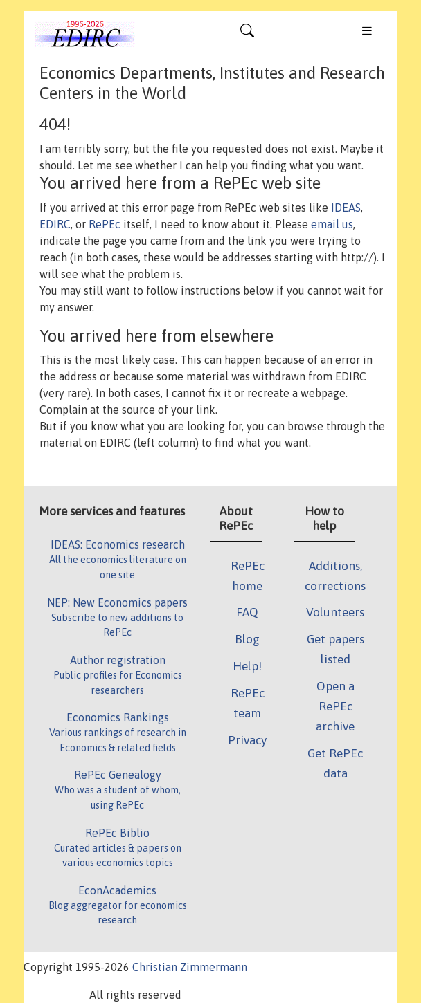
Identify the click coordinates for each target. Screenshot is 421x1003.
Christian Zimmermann (189, 967)
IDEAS (346, 207)
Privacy (247, 740)
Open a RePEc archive (335, 706)
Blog (247, 639)
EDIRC (55, 224)
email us (332, 224)
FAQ (247, 612)
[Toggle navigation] (247, 34)
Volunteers (335, 612)
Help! (247, 666)
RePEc (104, 224)
